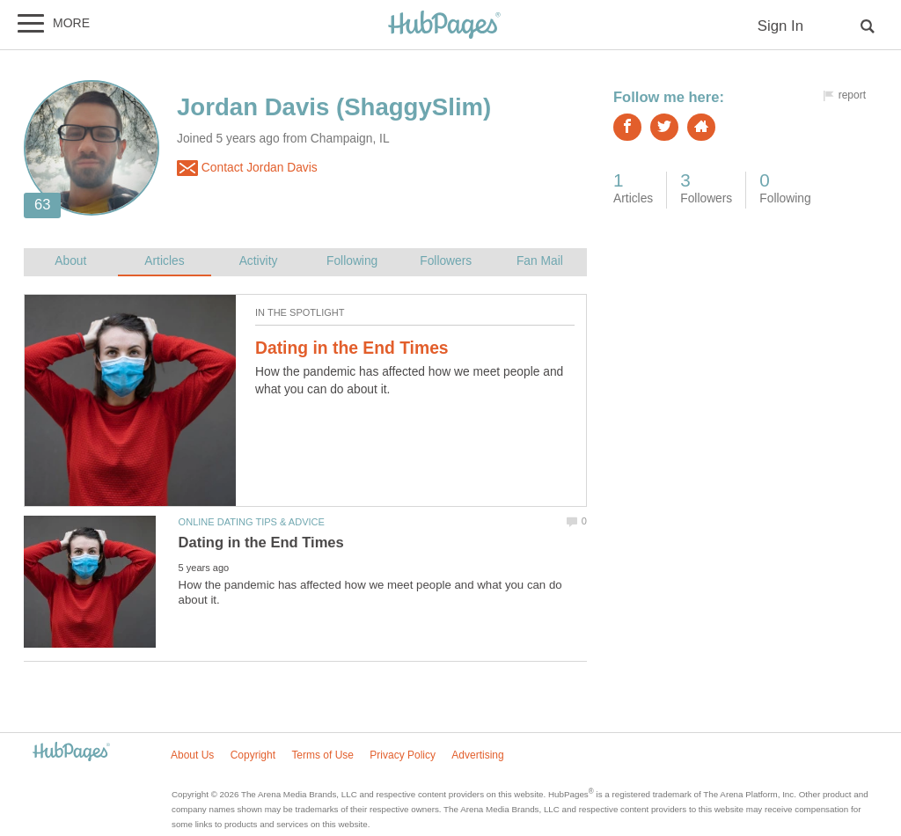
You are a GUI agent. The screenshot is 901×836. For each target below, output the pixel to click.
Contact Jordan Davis (247, 168)
